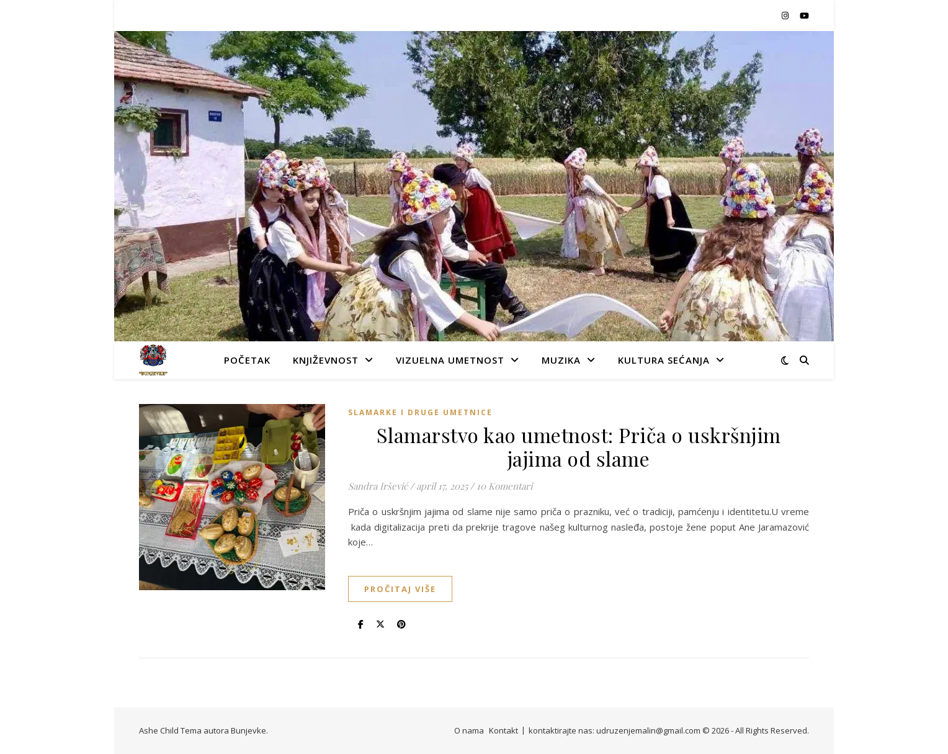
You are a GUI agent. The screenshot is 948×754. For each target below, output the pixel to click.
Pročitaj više (400, 589)
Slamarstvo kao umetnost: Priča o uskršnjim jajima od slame (579, 446)
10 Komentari (504, 486)
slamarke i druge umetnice (420, 412)
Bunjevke (248, 730)
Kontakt (503, 730)
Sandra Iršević (378, 486)
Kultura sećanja (664, 360)
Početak (247, 360)
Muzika (561, 360)
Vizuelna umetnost (450, 360)
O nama (469, 730)
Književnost (326, 360)
